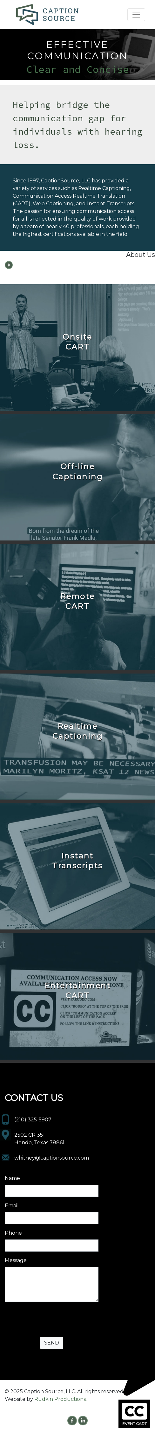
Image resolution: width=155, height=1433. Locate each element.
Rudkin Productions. (60, 1399)
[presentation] (53, 1319)
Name (12, 1178)
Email (12, 1206)
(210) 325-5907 (32, 1120)
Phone (13, 1233)
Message (16, 1260)
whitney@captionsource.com (51, 1158)
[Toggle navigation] (136, 14)
